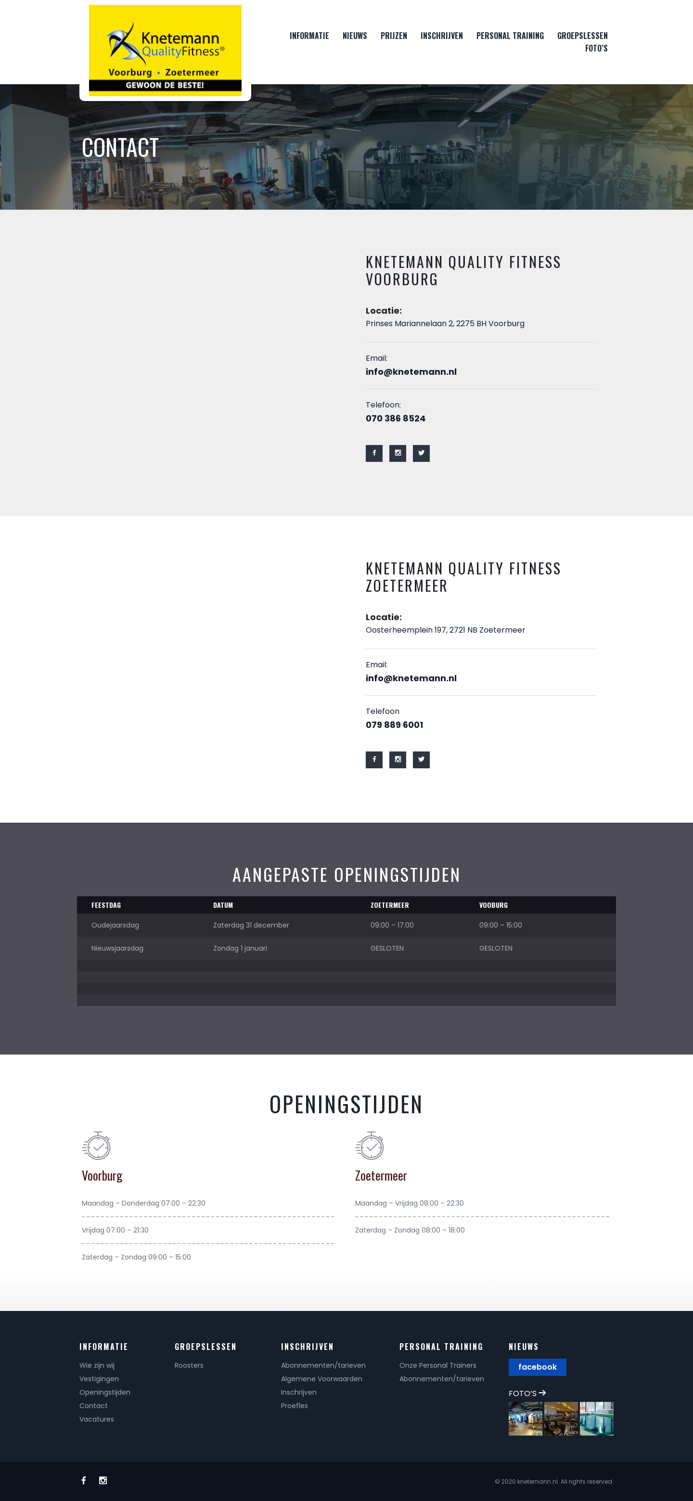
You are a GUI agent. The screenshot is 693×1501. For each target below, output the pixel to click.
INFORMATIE (309, 35)
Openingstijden (104, 1392)
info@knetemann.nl (411, 372)
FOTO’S (596, 48)
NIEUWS (355, 35)
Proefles (294, 1406)
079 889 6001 (394, 725)
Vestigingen (99, 1379)
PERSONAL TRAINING (510, 35)
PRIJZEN (394, 35)
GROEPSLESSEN (582, 35)
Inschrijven (299, 1392)
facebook (537, 1367)
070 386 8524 (396, 418)
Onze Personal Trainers (437, 1365)
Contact (93, 1406)
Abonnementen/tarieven (323, 1365)
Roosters (189, 1365)
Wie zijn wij (97, 1365)
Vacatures (96, 1419)
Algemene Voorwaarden (321, 1379)
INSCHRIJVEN (442, 35)
